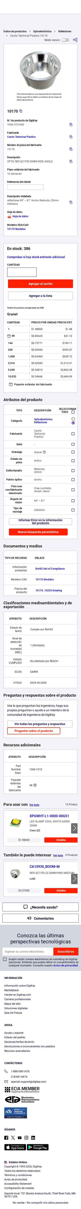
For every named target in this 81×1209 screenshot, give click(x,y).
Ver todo (34, 804)
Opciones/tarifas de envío (19, 1041)
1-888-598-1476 (17, 1072)
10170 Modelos (16, 229)
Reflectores (64, 31)
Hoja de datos (17, 216)
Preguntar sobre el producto (33, 731)
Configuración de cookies (19, 1188)
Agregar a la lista (40, 296)
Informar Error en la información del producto (40, 521)
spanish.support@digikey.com (25, 1082)
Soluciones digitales (16, 1008)
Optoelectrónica (42, 31)
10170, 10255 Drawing (48, 590)
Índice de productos (15, 31)
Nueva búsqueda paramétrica (38, 532)
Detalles (61, 840)
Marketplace (11, 990)
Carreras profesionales (17, 999)
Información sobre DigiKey (19, 985)
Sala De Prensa (13, 1012)
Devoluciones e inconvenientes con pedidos (29, 1046)
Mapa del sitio (12, 1003)
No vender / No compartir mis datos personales (40, 1202)
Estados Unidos (15, 1162)
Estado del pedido (14, 1037)
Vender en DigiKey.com (17, 994)
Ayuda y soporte (13, 1032)
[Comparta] (75, 40)
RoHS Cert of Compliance (50, 568)
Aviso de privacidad (65, 965)
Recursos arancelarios (17, 1050)
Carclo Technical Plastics (21, 136)
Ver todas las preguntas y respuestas (39, 724)
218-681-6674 (15, 1076)
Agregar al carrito (40, 283)
